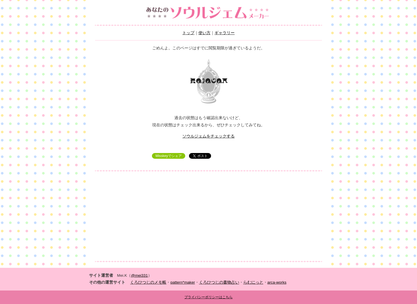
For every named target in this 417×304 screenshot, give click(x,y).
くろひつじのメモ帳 (148, 282)
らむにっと (253, 282)
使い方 (204, 33)
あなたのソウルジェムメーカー (208, 13)
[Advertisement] (208, 216)
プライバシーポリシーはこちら (208, 297)
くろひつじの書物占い (219, 282)
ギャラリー (225, 33)
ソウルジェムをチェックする (208, 136)
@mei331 (139, 275)
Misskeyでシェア (168, 156)
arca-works (276, 282)
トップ (188, 33)
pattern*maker (182, 282)
